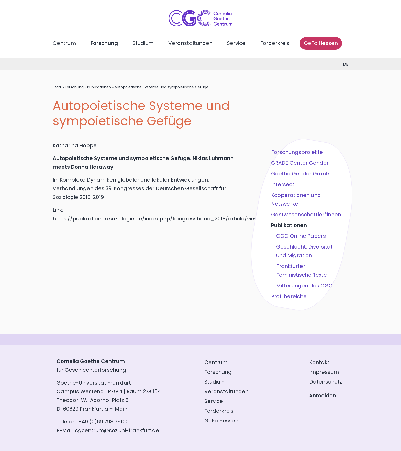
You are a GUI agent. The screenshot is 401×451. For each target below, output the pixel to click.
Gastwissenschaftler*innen (306, 214)
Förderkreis (274, 43)
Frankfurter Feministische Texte (301, 270)
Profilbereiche (289, 296)
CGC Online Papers (301, 236)
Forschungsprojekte (297, 152)
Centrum (64, 43)
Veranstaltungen (190, 43)
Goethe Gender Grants (301, 173)
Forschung (104, 43)
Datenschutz (325, 381)
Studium (143, 43)
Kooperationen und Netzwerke (296, 199)
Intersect (282, 184)
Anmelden (322, 395)
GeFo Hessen (321, 43)
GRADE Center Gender (300, 162)
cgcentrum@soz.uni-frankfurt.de (117, 430)
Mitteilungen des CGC (304, 285)
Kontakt (319, 362)
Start (57, 87)
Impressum (324, 372)
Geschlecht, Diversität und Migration (304, 251)
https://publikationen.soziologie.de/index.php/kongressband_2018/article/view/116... (162, 218)
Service (236, 43)
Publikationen (99, 87)
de (345, 64)
